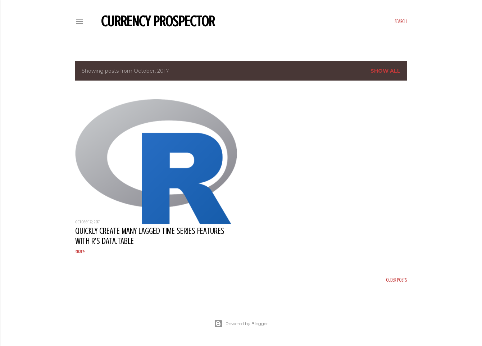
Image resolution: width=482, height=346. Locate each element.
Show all (385, 71)
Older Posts (396, 280)
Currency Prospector (158, 21)
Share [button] (80, 251)
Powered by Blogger (241, 323)
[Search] (401, 21)
